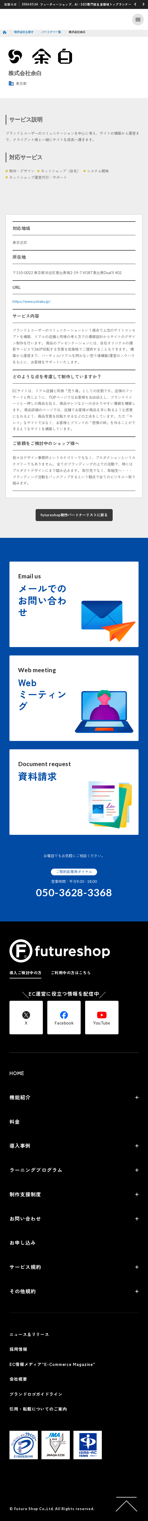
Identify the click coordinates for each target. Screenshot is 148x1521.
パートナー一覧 (51, 32)
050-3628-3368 (74, 892)
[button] (135, 4)
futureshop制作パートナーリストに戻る (74, 515)
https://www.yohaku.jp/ (32, 301)
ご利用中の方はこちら (71, 972)
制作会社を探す (24, 32)
